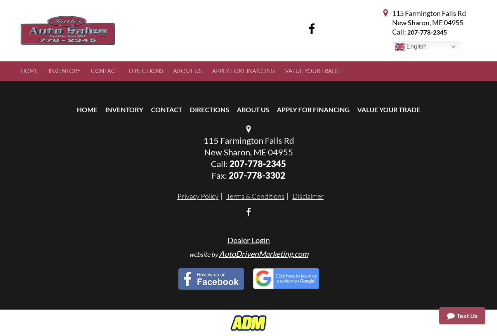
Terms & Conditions (255, 196)
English (411, 47)
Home (87, 110)
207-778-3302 (257, 175)
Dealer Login (249, 240)
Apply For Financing (313, 110)
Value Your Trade (389, 110)
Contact (166, 110)
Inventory (124, 110)
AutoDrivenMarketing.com (263, 253)
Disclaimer (308, 196)
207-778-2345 (427, 32)
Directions (209, 110)
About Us (253, 110)
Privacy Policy (198, 196)
